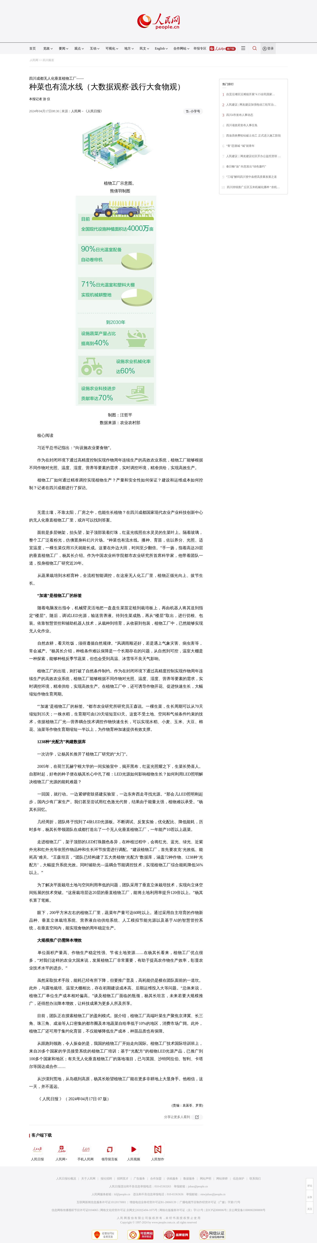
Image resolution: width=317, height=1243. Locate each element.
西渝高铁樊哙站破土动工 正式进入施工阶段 (253, 135)
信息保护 (238, 1178)
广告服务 (139, 1178)
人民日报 (37, 1151)
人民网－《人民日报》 (87, 111)
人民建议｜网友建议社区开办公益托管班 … (253, 156)
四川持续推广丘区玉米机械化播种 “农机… (253, 187)
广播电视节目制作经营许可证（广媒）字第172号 (210, 1202)
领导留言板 (109, 1151)
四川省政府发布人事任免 (241, 125)
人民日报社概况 (66, 1178)
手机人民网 (85, 1151)
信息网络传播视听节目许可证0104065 (75, 1210)
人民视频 (134, 1151)
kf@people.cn (122, 1194)
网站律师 (222, 1178)
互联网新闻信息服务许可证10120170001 (101, 1202)
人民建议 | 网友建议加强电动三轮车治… (251, 104)
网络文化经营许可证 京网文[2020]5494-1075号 (129, 1210)
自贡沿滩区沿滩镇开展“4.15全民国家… (250, 94)
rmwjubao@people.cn (212, 1194)
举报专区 (199, 48)
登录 (270, 48)
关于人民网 (88, 1178)
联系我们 (255, 1178)
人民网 (34, 60)
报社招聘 (106, 1178)
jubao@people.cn (198, 1186)
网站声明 (205, 1178)
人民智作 (158, 1151)
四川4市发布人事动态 (239, 114)
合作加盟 (156, 1178)
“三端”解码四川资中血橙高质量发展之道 (251, 176)
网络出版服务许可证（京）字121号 (181, 1210)
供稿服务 (172, 1178)
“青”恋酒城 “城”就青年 (240, 145)
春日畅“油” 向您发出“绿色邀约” (246, 166)
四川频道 (48, 60)
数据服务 (189, 1178)
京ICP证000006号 (216, 1210)
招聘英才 (122, 1178)
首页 (32, 48)
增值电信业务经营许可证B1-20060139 (153, 1202)
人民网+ (61, 1151)
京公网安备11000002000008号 (247, 1210)
